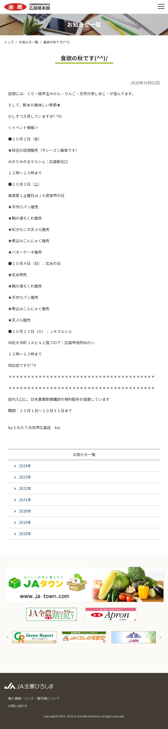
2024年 (25, 465)
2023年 (25, 477)
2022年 (25, 488)
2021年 (25, 499)
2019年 (25, 522)
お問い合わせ (17, 705)
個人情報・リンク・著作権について (34, 698)
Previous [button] (7, 637)
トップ (9, 42)
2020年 (25, 511)
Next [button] (160, 637)
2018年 (25, 533)
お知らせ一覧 (28, 42)
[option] (84, 637)
